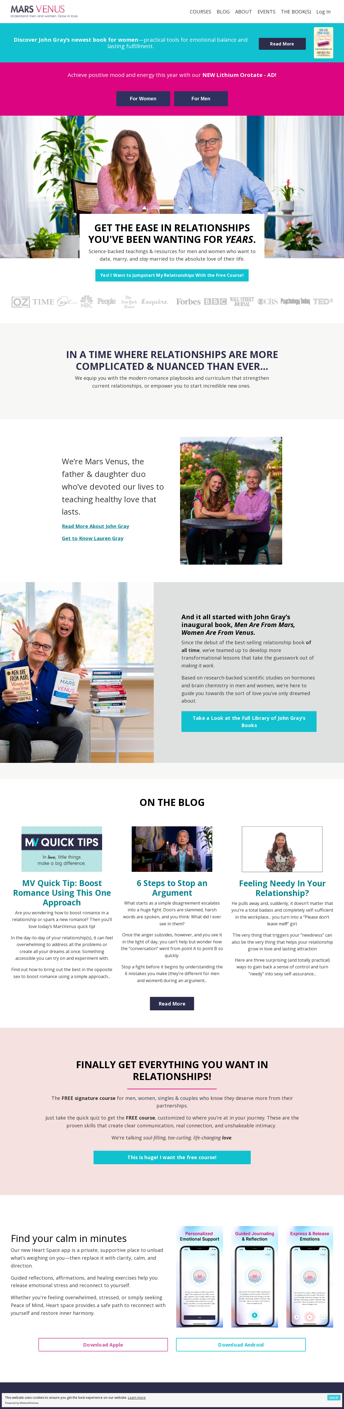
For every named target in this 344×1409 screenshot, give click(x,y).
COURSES (200, 11)
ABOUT (243, 11)
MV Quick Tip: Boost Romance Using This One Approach (62, 892)
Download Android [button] (241, 1344)
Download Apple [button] (103, 1344)
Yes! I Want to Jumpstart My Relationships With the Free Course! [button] (172, 275)
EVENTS (266, 11)
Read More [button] (282, 44)
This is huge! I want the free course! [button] (171, 1157)
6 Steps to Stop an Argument (172, 887)
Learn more (137, 1397)
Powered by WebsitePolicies (22, 1403)
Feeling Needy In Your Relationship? (282, 888)
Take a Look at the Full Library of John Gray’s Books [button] (249, 721)
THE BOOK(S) (296, 11)
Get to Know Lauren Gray (92, 538)
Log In (323, 11)
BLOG (223, 11)
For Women (143, 98)
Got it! (334, 1397)
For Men (201, 98)
